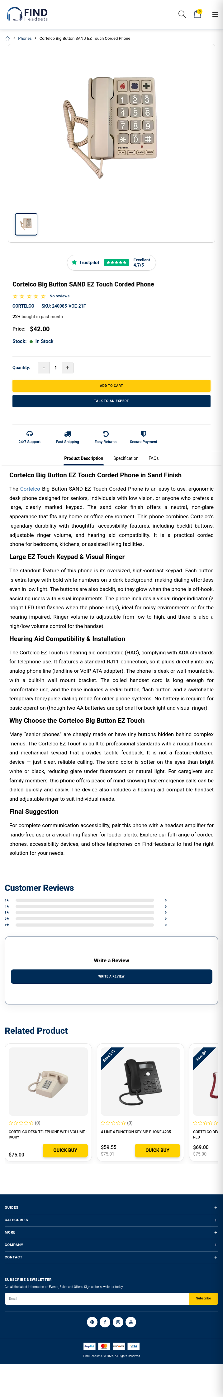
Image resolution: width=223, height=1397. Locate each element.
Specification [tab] (126, 458)
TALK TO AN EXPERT (111, 401)
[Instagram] (118, 1322)
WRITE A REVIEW (111, 976)
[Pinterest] (92, 1322)
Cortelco (23, 306)
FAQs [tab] (154, 458)
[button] (182, 15)
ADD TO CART (111, 386)
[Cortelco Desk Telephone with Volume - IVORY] (48, 1081)
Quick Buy (65, 1150)
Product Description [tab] (83, 458)
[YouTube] (131, 1322)
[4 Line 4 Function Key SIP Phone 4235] (140, 1081)
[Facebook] (105, 1322)
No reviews (59, 296)
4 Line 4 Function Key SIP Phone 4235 (136, 1132)
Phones (25, 38)
